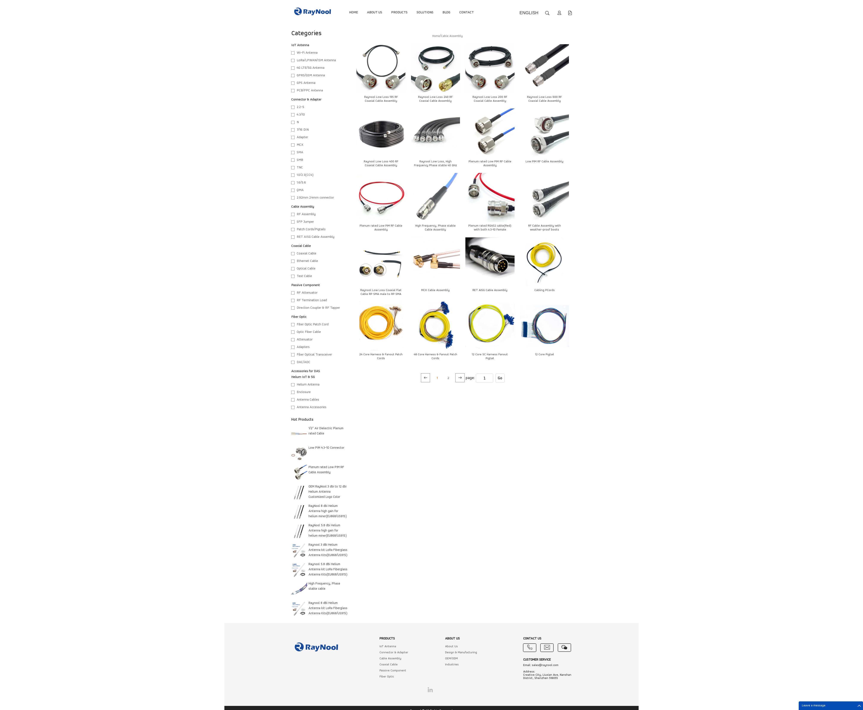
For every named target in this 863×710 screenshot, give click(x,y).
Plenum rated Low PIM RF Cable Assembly (326, 470)
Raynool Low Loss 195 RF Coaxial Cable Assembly (381, 99)
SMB (300, 160)
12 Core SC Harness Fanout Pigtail (490, 356)
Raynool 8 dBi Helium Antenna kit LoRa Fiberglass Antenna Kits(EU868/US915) (328, 608)
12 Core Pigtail (544, 354)
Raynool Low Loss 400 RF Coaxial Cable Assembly (381, 163)
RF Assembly (306, 214)
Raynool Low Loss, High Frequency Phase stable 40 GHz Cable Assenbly (435, 165)
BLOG (446, 12)
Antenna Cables (308, 399)
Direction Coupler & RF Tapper (318, 308)
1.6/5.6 (301, 182)
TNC (300, 167)
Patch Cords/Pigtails (311, 229)
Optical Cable (306, 268)
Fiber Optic (299, 317)
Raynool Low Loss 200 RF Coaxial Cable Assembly (489, 99)
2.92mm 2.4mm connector (315, 197)
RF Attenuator (307, 293)
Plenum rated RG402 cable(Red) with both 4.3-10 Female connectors (489, 229)
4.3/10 (301, 114)
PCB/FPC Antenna (310, 90)
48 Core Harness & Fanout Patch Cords (435, 356)
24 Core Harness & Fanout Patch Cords (381, 356)
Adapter (302, 137)
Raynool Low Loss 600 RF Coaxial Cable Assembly (544, 99)
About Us (451, 646)
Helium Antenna (308, 384)
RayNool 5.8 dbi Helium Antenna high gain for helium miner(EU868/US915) (328, 531)
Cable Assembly (302, 206)
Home (436, 36)
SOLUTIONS (425, 12)
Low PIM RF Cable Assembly (544, 161)
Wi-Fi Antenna (307, 53)
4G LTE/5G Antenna (310, 68)
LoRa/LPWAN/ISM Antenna (316, 60)
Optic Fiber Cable (309, 332)
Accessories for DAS (305, 371)
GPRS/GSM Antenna (311, 75)
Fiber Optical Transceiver (314, 354)
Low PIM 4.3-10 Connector (326, 448)
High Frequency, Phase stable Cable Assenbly (435, 227)
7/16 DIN (303, 130)
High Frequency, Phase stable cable (324, 586)
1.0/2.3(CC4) (305, 175)
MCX (300, 145)
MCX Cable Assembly (435, 290)
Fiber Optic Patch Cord (313, 324)
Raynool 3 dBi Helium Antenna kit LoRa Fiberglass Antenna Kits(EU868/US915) (328, 550)
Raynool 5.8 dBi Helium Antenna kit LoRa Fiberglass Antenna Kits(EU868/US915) (328, 569)
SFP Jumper (305, 222)
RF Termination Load (312, 300)
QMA (300, 190)
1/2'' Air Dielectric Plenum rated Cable (326, 431)
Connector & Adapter (306, 99)
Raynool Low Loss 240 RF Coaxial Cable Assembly (435, 99)
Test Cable (304, 276)
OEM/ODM (451, 658)
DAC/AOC (303, 362)
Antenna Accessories (311, 407)
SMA (300, 152)
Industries (452, 664)
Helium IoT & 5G (303, 377)
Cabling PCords (544, 290)
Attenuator (305, 339)
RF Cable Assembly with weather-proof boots (544, 227)
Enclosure (304, 392)
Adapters (303, 347)
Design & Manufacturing (461, 652)
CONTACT (466, 12)
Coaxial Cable (301, 246)
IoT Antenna (300, 45)
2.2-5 (300, 107)
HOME (353, 12)
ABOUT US (374, 12)
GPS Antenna (306, 83)
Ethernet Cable (307, 261)
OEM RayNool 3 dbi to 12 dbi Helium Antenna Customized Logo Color (327, 492)
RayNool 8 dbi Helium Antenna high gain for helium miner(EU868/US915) (328, 511)
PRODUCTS (399, 12)
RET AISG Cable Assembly (315, 237)
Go (500, 378)
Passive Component (305, 285)
